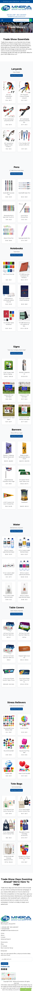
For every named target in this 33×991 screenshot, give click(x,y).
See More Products (16, 75)
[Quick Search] (21, 20)
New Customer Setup (7, 948)
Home (2, 933)
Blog (2, 944)
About (2, 935)
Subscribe (4, 963)
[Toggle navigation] (2, 20)
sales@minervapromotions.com (16, 16)
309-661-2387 (11, 15)
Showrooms (4, 942)
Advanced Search (6, 939)
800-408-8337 (21, 15)
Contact (3, 937)
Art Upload (4, 946)
